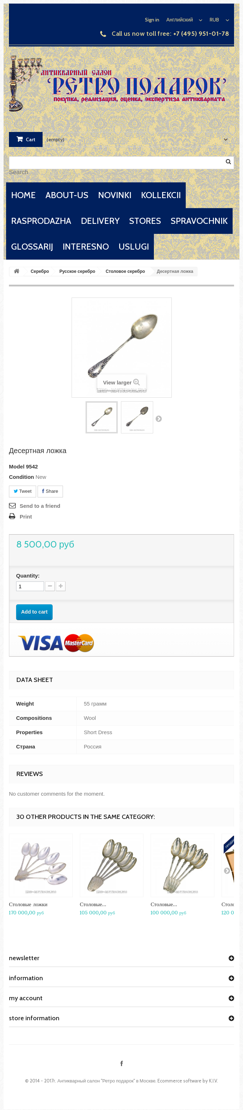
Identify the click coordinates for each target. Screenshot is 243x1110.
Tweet (22, 491)
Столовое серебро (125, 271)
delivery (100, 221)
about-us (66, 195)
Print (26, 517)
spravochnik (199, 221)
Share (50, 491)
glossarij (32, 246)
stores (145, 221)
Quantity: (28, 576)
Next (158, 418)
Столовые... (93, 904)
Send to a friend (40, 506)
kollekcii (161, 195)
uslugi (133, 246)
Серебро (40, 271)
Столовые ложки (28, 904)
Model (16, 466)
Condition (21, 477)
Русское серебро (77, 271)
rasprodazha (41, 221)
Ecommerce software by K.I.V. (187, 1081)
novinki (114, 195)
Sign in (152, 19)
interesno (86, 246)
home (23, 195)
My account (26, 998)
